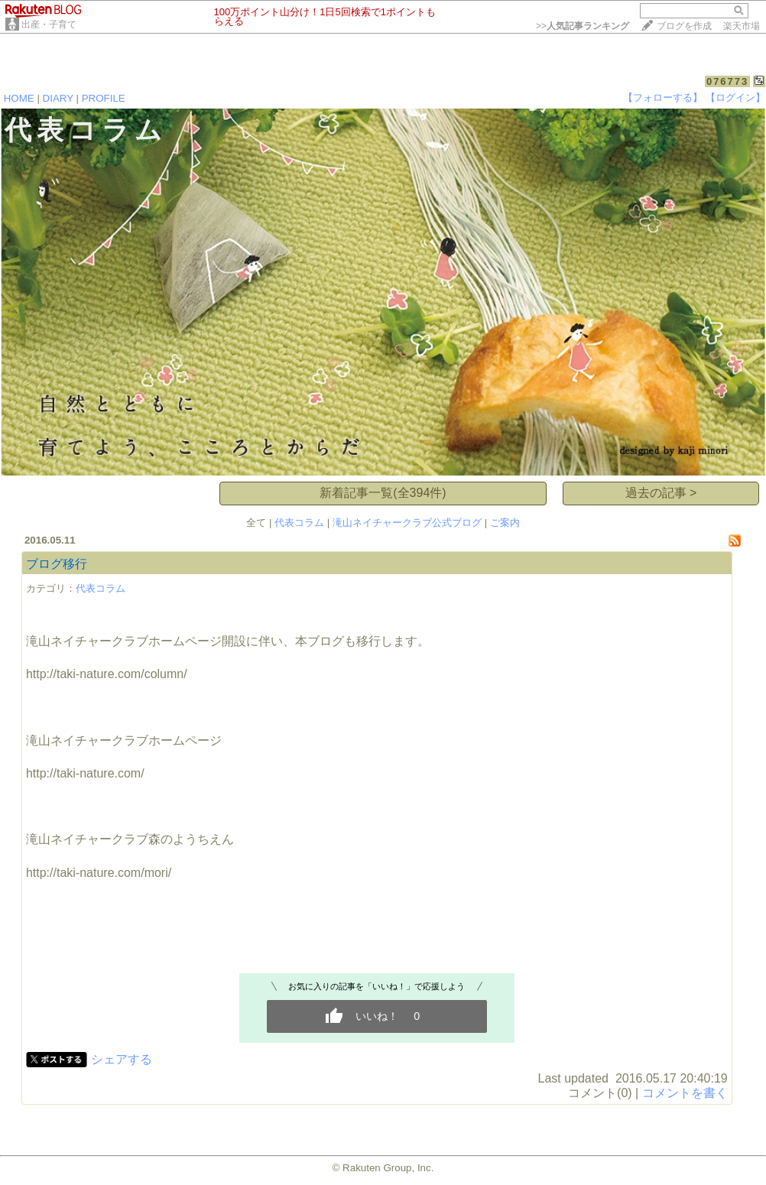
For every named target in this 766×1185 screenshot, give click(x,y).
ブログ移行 (56, 563)
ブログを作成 (684, 26)
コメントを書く (685, 1092)
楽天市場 (741, 26)
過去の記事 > (661, 492)
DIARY (58, 98)
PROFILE (103, 98)
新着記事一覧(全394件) (383, 492)
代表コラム (299, 522)
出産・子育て (48, 24)
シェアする (121, 1059)
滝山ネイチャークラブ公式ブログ (407, 522)
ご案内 (505, 522)
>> (582, 26)
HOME (19, 98)
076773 (727, 81)
